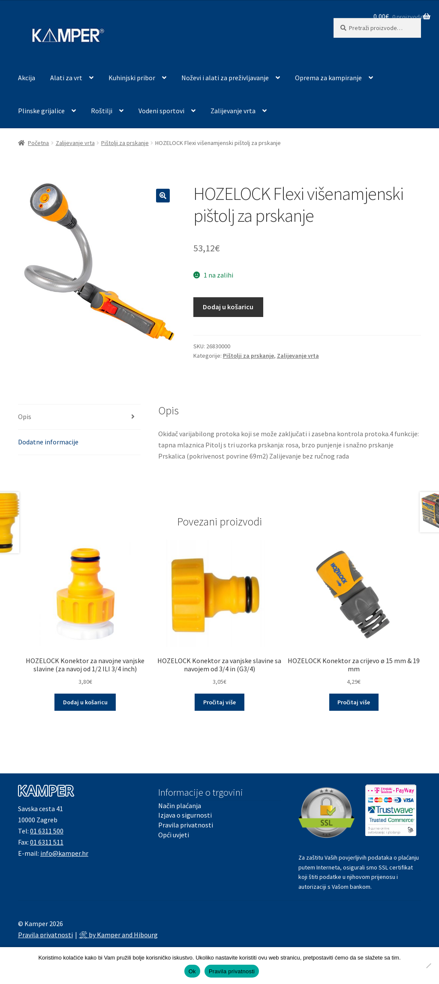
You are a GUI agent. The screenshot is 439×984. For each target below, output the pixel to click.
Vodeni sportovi (161, 110)
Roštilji (101, 110)
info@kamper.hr (64, 853)
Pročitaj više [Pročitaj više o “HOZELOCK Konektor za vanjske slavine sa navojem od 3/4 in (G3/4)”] (219, 702)
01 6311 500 (46, 831)
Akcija (26, 77)
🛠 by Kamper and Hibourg (118, 934)
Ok (192, 971)
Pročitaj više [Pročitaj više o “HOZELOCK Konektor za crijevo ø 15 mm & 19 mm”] (353, 702)
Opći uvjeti (173, 834)
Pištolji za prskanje (125, 143)
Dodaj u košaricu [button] (85, 702)
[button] (163, 195)
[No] (428, 965)
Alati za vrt (66, 77)
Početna (38, 143)
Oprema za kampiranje (328, 77)
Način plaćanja (179, 805)
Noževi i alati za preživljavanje (225, 77)
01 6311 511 (46, 842)
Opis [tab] (24, 416)
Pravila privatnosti (185, 825)
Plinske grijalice (41, 110)
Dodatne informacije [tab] (48, 442)
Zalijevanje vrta (233, 110)
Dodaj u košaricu (228, 306)
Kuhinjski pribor (131, 77)
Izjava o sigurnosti (185, 815)
